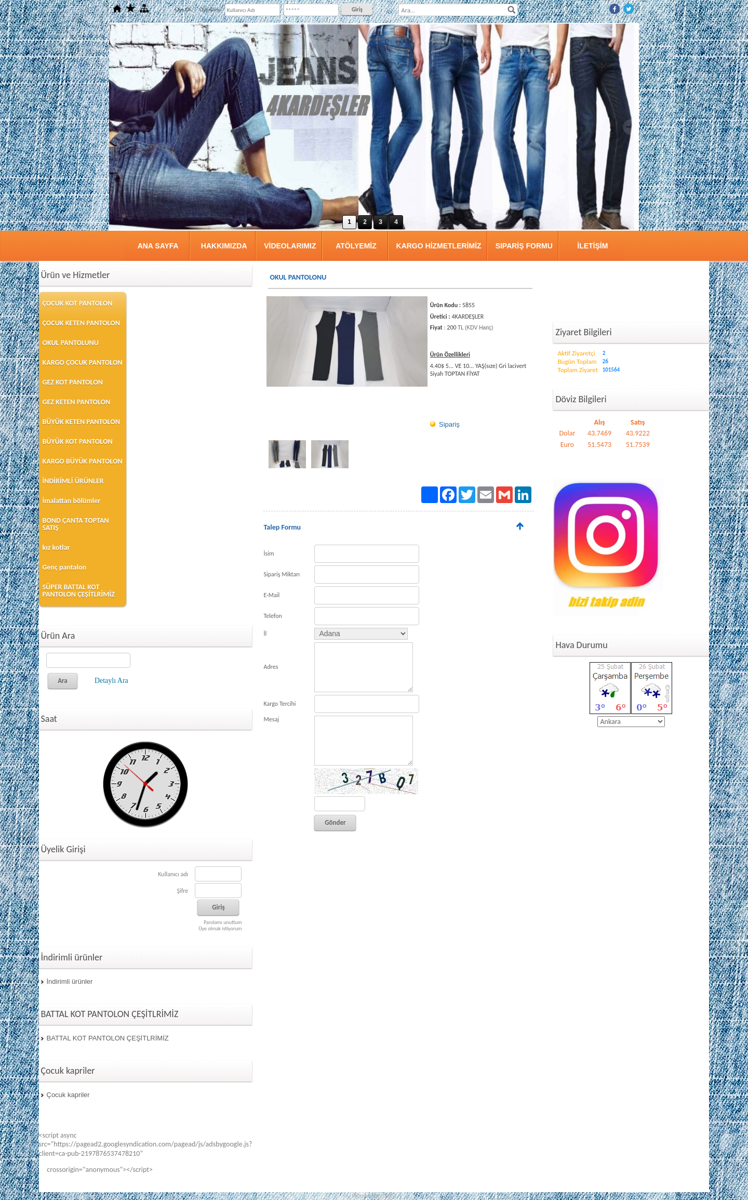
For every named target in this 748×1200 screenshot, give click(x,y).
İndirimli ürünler (70, 981)
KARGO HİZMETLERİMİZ (439, 246)
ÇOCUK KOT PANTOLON (78, 303)
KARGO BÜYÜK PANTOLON (83, 461)
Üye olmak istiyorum (220, 928)
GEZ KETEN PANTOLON (77, 402)
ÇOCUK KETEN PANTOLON (81, 323)
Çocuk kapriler (68, 1095)
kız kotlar (56, 547)
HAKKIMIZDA (224, 246)
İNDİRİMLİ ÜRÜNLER (73, 481)
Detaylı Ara (111, 680)
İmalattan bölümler (72, 500)
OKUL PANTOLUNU (71, 342)
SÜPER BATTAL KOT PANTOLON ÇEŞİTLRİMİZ (79, 591)
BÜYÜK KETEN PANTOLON (81, 421)
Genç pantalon (64, 567)
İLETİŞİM (592, 246)
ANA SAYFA (158, 246)
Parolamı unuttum (223, 922)
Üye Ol (183, 9)
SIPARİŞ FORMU (524, 246)
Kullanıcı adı (173, 874)
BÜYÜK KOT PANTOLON (78, 441)
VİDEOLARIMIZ (290, 246)
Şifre (182, 890)
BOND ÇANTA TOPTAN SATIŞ (76, 524)
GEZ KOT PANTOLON (73, 382)
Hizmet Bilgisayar (374, 1196)
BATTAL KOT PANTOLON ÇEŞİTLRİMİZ (108, 1038)
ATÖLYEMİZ (356, 246)
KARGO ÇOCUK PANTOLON (83, 362)
